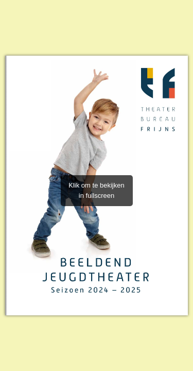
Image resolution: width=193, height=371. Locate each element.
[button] (183, 185)
